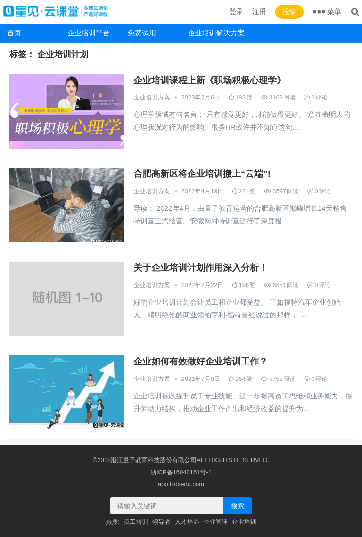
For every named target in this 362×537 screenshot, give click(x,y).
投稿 (289, 12)
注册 (259, 12)
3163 (278, 97)
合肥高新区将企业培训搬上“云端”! (202, 174)
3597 (281, 191)
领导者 (161, 521)
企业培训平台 (88, 33)
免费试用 (142, 33)
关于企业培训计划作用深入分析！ (200, 268)
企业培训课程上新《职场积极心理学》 (209, 80)
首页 (14, 33)
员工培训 (135, 521)
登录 (236, 12)
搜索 (237, 506)
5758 (278, 378)
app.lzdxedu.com (181, 483)
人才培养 (187, 521)
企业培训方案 (151, 97)
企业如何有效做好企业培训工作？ (200, 361)
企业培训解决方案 (214, 33)
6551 (281, 285)
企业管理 (215, 521)
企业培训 (244, 521)
